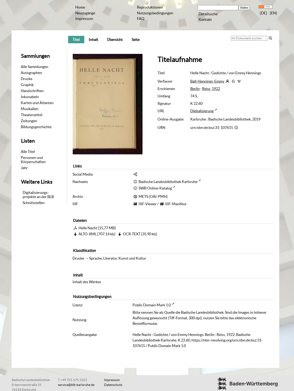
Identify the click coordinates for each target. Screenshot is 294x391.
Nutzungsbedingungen (155, 13)
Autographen (31, 73)
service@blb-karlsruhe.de (76, 385)
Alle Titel (28, 151)
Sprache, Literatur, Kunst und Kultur (117, 258)
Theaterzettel (31, 115)
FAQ (140, 18)
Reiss (206, 89)
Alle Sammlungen (34, 67)
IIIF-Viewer (148, 204)
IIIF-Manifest (175, 204)
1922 (216, 89)
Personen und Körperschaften (33, 159)
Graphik (27, 85)
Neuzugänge (85, 13)
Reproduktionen (150, 7)
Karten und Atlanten (37, 103)
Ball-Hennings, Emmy (207, 81)
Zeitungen (29, 121)
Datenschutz (113, 385)
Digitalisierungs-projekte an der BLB (38, 194)
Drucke (26, 79)
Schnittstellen (34, 203)
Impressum (84, 18)
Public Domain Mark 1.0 (152, 305)
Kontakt (205, 19)
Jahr (24, 168)
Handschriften (32, 91)
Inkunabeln (30, 97)
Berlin (195, 89)
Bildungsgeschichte (36, 127)
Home (80, 7)
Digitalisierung (202, 111)
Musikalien (29, 109)
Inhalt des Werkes (87, 282)
